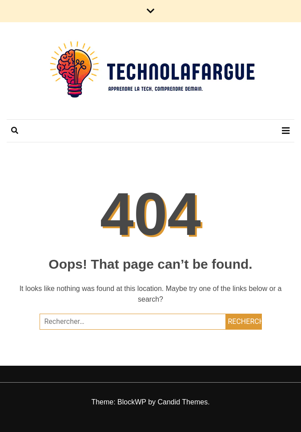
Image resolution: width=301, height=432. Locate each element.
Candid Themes (182, 402)
